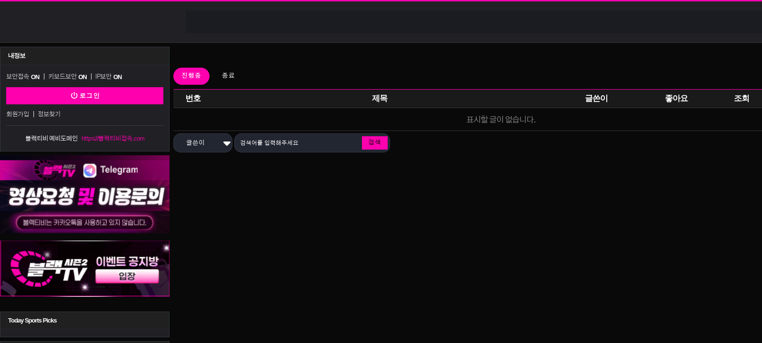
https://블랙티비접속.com (112, 139)
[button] (202, 142)
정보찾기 (49, 114)
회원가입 (17, 114)
